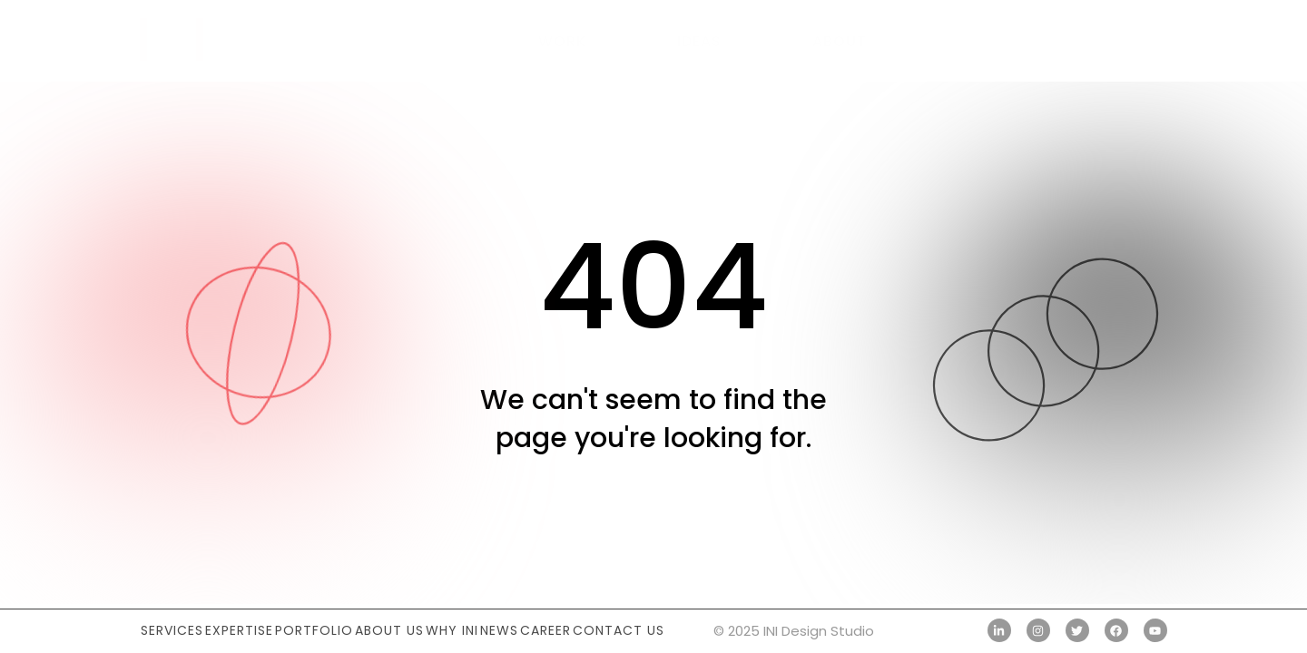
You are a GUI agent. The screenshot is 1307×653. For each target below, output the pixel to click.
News (499, 630)
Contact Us (618, 630)
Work (562, 41)
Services (172, 630)
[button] (1146, 40)
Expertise (239, 630)
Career (545, 630)
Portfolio (314, 630)
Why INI (452, 630)
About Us (389, 630)
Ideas (699, 41)
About (839, 41)
